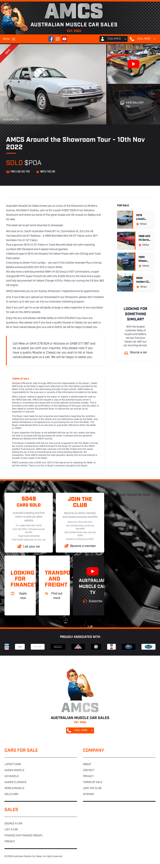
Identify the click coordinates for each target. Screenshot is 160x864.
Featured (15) (11, 120)
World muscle (14, 788)
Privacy (88, 776)
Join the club (92, 788)
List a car (11, 829)
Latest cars (12, 764)
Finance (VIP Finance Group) (23, 835)
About (87, 764)
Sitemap (88, 794)
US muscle (11, 776)
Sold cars (11, 794)
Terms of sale (92, 782)
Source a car (13, 823)
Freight (9, 841)
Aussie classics (15, 782)
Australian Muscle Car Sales (131, 494)
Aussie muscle (14, 770)
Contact (88, 770)
